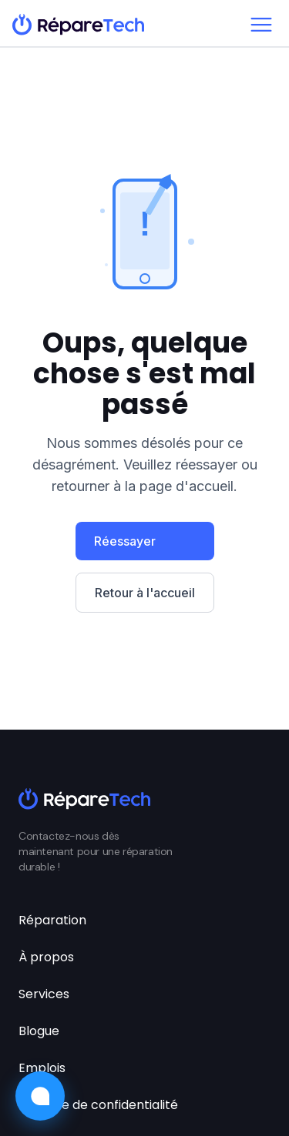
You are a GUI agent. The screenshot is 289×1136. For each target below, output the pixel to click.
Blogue (38, 1031)
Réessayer (125, 541)
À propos (46, 957)
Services (43, 994)
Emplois (42, 1068)
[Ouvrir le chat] (40, 1096)
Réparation (52, 920)
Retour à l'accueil (145, 592)
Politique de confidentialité (98, 1105)
